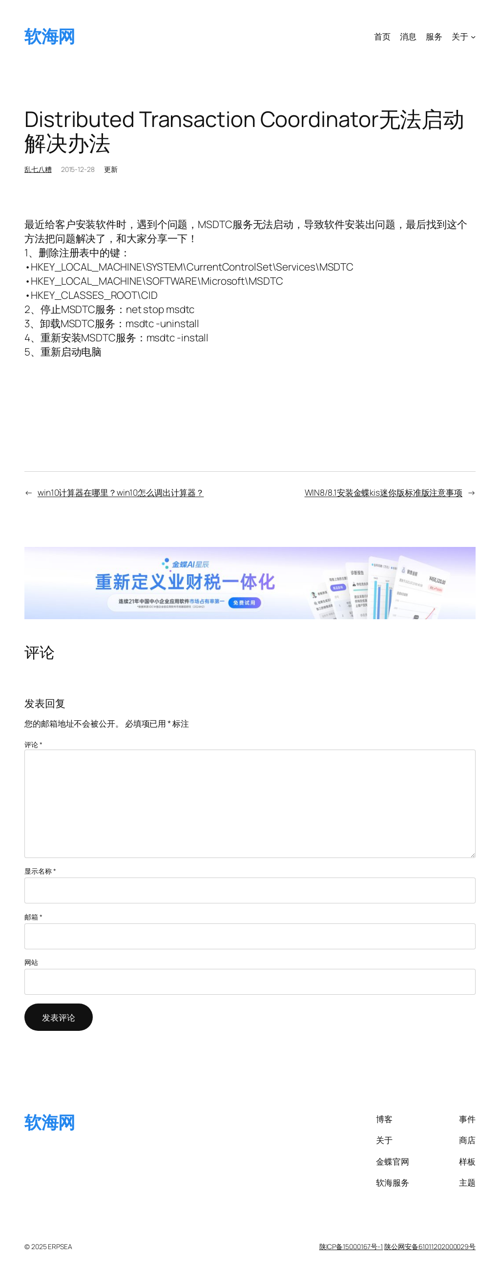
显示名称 (40, 871)
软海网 (49, 36)
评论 (33, 744)
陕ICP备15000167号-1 (351, 1246)
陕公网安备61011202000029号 (430, 1246)
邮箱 (33, 916)
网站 (31, 962)
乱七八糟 (38, 169)
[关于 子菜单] (473, 36)
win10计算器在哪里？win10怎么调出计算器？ (121, 492)
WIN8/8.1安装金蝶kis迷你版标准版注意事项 (384, 492)
